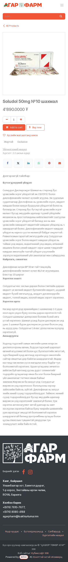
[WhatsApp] (38, 163)
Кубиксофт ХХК (40, 553)
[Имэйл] (59, 163)
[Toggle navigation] (62, 5)
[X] (18, 163)
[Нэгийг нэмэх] (21, 119)
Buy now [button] (35, 127)
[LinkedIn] (28, 163)
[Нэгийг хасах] (7, 119)
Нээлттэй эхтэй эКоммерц (47, 557)
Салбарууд (54, 531)
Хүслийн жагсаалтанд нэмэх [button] (20, 135)
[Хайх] (61, 16)
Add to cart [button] (14, 127)
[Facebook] (7, 163)
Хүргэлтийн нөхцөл (53, 535)
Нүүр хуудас (12, 531)
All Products (11, 25)
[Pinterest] (49, 163)
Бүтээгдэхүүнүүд (33, 531)
